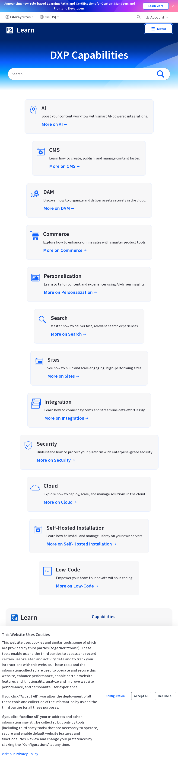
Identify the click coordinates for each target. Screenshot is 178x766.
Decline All (165, 696)
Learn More (155, 6)
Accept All (141, 696)
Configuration (115, 696)
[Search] (80, 74)
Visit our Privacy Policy (20, 753)
